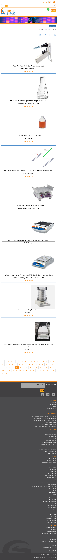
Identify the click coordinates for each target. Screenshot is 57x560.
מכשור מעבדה (52, 432)
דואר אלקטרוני (40, 384)
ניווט (53, 10)
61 (40, 370)
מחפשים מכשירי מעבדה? (49, 451)
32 (49, 364)
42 (30, 367)
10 (31, 361)
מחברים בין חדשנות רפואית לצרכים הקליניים (44, 416)
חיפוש (53, 5)
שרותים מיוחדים (51, 520)
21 (12, 364)
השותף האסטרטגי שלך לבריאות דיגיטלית (45, 418)
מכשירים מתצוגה (51, 460)
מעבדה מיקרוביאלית (50, 475)
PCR (54, 495)
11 (34, 361)
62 (43, 370)
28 (36, 364)
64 (50, 370)
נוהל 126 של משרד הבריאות (48, 482)
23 (19, 364)
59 (33, 370)
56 (23, 370)
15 (46, 361)
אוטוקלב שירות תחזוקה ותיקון (48, 447)
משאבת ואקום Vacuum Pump (48, 497)
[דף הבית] (54, 2)
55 (20, 370)
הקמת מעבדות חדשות (50, 434)
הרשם (42, 390)
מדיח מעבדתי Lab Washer (49, 501)
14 (43, 361)
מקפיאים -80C (52, 507)
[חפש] (6, 6)
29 (39, 364)
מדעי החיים (53, 404)
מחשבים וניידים (52, 516)
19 (6, 364)
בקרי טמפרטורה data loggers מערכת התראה (44, 486)
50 (3, 370)
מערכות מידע (52, 402)
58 (30, 370)
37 (13, 367)
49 (53, 367)
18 (2, 364)
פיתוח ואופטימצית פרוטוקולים (48, 445)
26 (29, 364)
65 (53, 370)
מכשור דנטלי (52, 490)
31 (46, 364)
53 (13, 370)
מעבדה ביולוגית (52, 473)
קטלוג (52, 26)
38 (16, 367)
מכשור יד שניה (52, 467)
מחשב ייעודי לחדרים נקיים (49, 424)
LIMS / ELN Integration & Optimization (45, 427)
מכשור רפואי (52, 488)
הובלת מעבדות (52, 453)
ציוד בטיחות (52, 499)
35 (6, 367)
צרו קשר (53, 411)
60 (37, 370)
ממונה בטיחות (52, 484)
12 (37, 361)
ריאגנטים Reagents (51, 518)
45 (40, 367)
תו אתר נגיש (52, 550)
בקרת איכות (52, 438)
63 (47, 370)
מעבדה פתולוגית (51, 478)
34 (3, 367)
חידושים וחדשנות (51, 409)
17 (53, 361)
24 (22, 364)
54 (16, 370)
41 (26, 367)
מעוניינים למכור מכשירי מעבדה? (47, 449)
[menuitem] (28, 416)
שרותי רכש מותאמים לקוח (49, 442)
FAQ (54, 406)
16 (50, 361)
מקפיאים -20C (52, 505)
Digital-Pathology (51, 422)
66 (2, 373)
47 (46, 367)
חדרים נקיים (52, 512)
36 (9, 367)
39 (20, 367)
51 (6, 370)
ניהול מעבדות (52, 436)
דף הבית (54, 29)
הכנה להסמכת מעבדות (50, 440)
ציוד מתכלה (52, 465)
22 (15, 364)
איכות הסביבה (52, 480)
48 (50, 367)
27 (32, 364)
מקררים (54, 503)
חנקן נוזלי (53, 510)
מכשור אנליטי (52, 493)
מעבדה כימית (52, 471)
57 (27, 370)
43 (33, 367)
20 (9, 364)
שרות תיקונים (52, 469)
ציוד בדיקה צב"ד (51, 522)
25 (26, 364)
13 (40, 361)
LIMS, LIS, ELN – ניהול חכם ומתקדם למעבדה (44, 420)
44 (36, 367)
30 (42, 364)
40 (23, 367)
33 (53, 364)
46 (43, 367)
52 (9, 370)
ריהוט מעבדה (52, 514)
